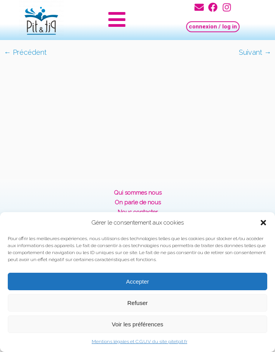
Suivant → (255, 52)
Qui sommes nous (138, 192)
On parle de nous (138, 202)
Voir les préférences (138, 324)
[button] (263, 223)
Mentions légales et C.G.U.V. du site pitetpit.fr (139, 341)
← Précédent (25, 52)
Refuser (137, 303)
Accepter (137, 281)
